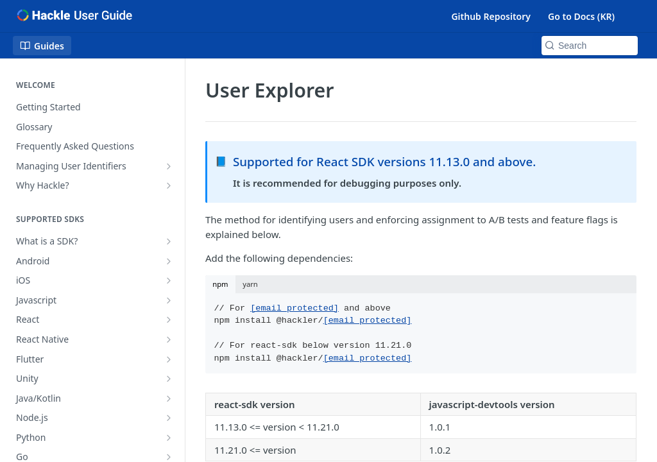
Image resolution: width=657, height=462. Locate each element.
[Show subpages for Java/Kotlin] (169, 398)
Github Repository (491, 16)
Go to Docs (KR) (581, 16)
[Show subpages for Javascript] (169, 300)
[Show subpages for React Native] (169, 339)
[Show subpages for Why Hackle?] (169, 185)
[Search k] (590, 45)
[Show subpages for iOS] (169, 280)
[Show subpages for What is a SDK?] (169, 241)
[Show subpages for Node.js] (169, 418)
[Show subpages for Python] (169, 437)
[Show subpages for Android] (169, 261)
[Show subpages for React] (169, 319)
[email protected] (294, 308)
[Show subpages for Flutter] (169, 359)
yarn (250, 284)
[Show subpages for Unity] (169, 378)
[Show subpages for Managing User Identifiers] (169, 166)
